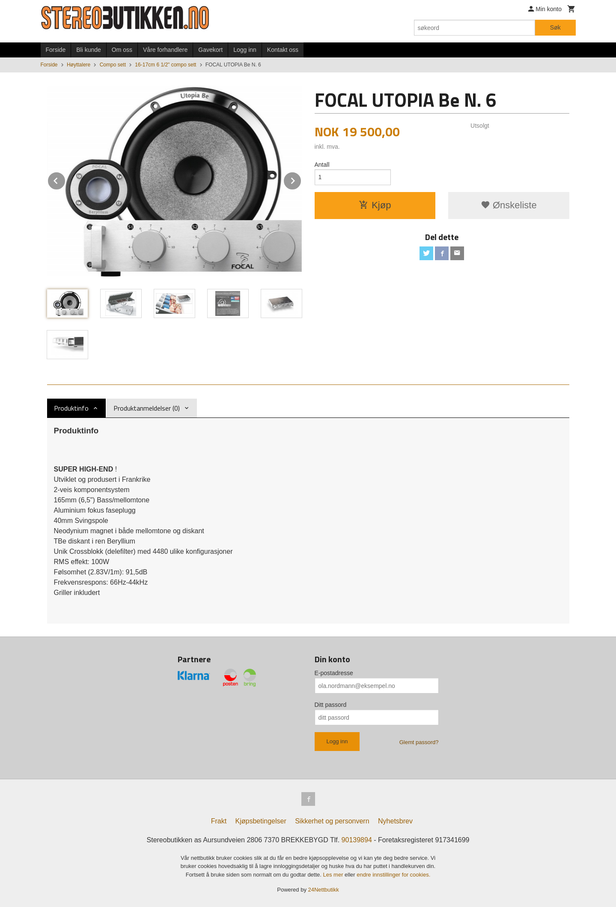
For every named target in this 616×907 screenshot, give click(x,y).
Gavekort (210, 49)
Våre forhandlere (165, 49)
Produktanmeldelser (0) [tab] (146, 408)
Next (301, 179)
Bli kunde (88, 49)
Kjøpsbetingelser (260, 821)
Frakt (218, 821)
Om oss (122, 49)
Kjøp (375, 205)
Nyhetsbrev (395, 821)
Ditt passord (331, 704)
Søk (555, 27)
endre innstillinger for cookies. (393, 874)
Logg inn (244, 49)
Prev (65, 179)
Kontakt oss (282, 49)
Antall (322, 164)
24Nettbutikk (323, 889)
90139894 (357, 840)
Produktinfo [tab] (71, 408)
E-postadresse (334, 673)
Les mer (334, 874)
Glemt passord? (419, 742)
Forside (56, 49)
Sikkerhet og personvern (332, 821)
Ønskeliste (509, 205)
